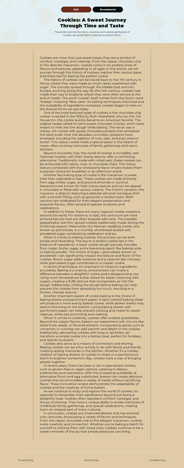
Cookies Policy (158, 460)
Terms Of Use (91, 460)
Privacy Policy (26, 460)
